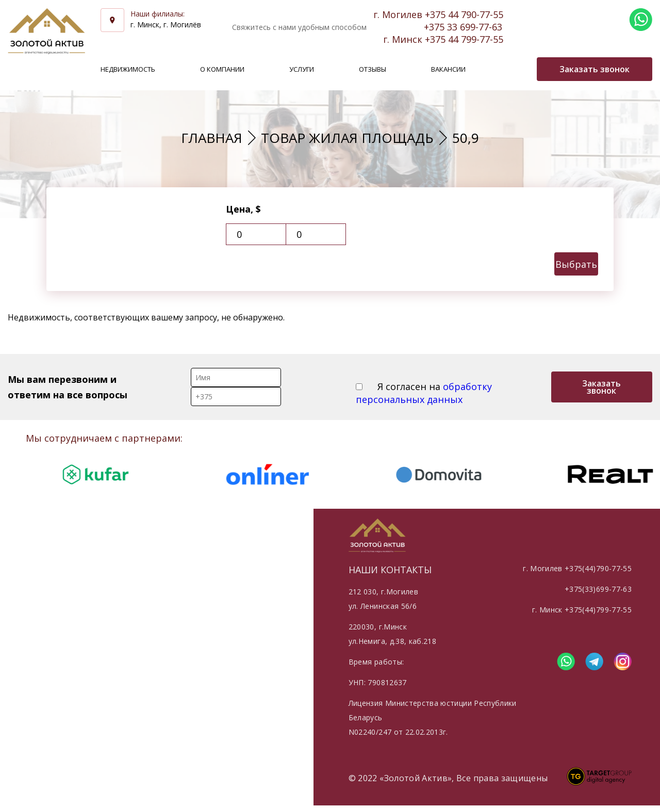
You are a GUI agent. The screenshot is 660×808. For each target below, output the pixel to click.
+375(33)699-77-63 (598, 589)
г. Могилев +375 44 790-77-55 (438, 14)
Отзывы (372, 69)
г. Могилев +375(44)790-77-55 (577, 568)
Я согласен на (424, 393)
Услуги (301, 69)
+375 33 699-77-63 (463, 27)
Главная (211, 137)
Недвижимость (128, 69)
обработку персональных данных (424, 393)
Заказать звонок (601, 387)
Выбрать (576, 264)
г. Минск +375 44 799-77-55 (443, 39)
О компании (222, 69)
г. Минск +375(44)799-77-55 (582, 610)
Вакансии (448, 69)
